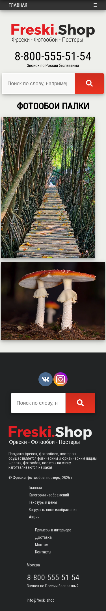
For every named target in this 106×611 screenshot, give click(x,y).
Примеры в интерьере (53, 530)
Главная (17, 5)
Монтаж (41, 544)
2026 (66, 477)
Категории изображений (49, 495)
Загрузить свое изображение (53, 509)
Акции (34, 517)
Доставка (43, 537)
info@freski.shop (41, 600)
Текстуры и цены (43, 502)
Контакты (43, 552)
